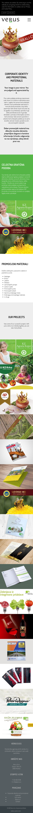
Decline (11, 13)
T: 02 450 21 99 (16, 780)
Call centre (18, 797)
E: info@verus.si (16, 782)
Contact (18, 801)
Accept (5, 13)
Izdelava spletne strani (16, 811)
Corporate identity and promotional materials (17, 794)
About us (18, 799)
